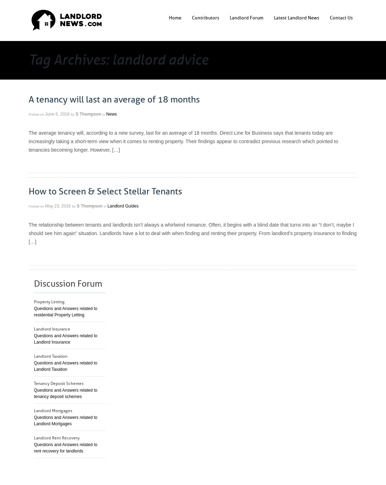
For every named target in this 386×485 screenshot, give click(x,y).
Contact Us (341, 18)
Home (175, 18)
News (111, 114)
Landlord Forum (246, 18)
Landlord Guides (123, 206)
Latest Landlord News (296, 18)
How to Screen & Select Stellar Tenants (105, 191)
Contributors (205, 18)
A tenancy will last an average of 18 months (114, 99)
